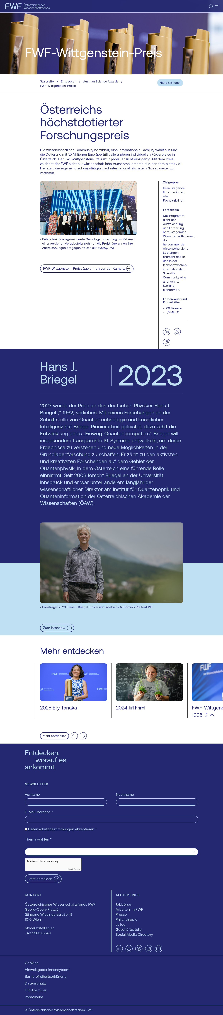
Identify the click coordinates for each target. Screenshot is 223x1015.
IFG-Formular (36, 990)
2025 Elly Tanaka (58, 708)
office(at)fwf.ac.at (39, 928)
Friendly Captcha (73, 869)
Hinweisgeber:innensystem (47, 969)
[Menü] (216, 6)
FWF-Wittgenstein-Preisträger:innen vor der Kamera (84, 268)
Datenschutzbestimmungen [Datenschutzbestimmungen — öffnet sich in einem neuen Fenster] (51, 829)
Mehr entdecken (55, 736)
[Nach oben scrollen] (212, 716)
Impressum (34, 997)
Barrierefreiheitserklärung (46, 976)
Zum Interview (54, 628)
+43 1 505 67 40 (38, 933)
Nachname (125, 794)
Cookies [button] (31, 963)
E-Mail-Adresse (39, 812)
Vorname (32, 794)
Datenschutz (35, 983)
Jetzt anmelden (40, 879)
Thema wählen (38, 839)
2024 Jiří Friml (130, 708)
